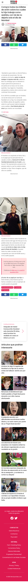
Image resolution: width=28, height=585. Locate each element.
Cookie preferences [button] (14, 568)
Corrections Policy (14, 548)
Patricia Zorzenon (11, 23)
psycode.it (14, 537)
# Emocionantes (7, 287)
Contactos (14, 534)
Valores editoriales (14, 551)
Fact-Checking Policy (14, 545)
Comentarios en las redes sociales (14, 557)
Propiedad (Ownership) (14, 554)
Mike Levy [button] (14, 270)
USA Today (6, 112)
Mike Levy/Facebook (5, 152)
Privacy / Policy (14, 565)
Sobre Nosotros (14, 531)
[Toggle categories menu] (2, 2)
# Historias (5, 290)
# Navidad (17, 287)
